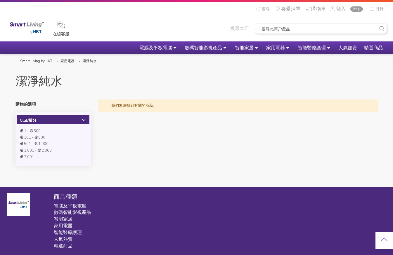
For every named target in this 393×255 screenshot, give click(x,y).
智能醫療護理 (300, 48)
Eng (356, 8)
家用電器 (259, 48)
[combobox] (321, 29)
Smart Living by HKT (36, 61)
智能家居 (223, 48)
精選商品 (371, 48)
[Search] (382, 29)
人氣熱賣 (341, 48)
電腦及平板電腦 (126, 48)
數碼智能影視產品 (178, 48)
